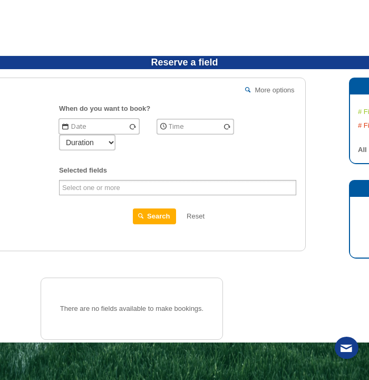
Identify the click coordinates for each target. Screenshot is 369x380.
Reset (196, 216)
